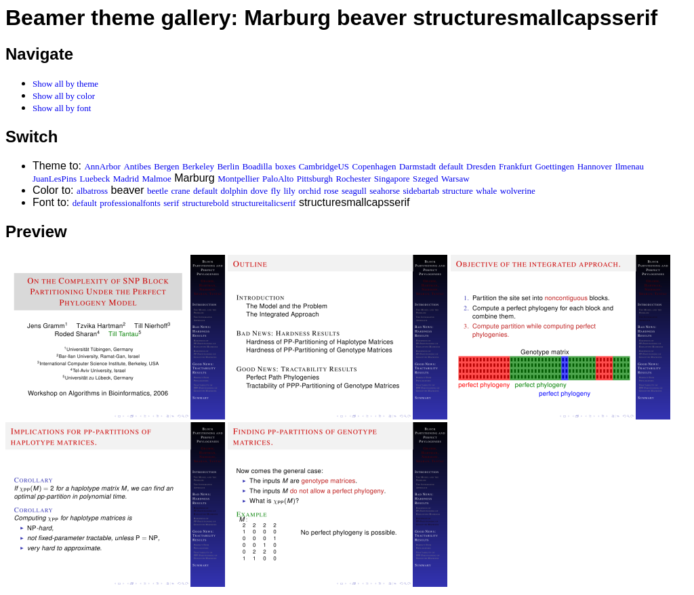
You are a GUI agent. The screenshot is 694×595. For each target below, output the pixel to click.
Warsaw (455, 178)
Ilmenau (629, 166)
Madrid (126, 178)
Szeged (425, 178)
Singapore (392, 178)
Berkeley (198, 166)
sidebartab (421, 191)
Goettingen (554, 166)
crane (180, 191)
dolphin (234, 191)
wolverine (517, 191)
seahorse (384, 191)
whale (486, 191)
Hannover (594, 166)
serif (171, 203)
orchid (309, 191)
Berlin (228, 166)
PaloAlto (277, 178)
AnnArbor (102, 166)
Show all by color (64, 96)
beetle (157, 191)
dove (259, 191)
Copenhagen (374, 166)
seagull (354, 191)
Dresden (480, 166)
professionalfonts (130, 203)
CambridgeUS (324, 166)
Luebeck (94, 178)
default (451, 166)
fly (276, 191)
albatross (92, 191)
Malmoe (156, 178)
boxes (285, 166)
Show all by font (62, 108)
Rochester (353, 178)
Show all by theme (65, 84)
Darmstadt (417, 166)
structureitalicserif (264, 203)
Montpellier (238, 178)
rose (331, 191)
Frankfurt (515, 166)
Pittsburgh (315, 178)
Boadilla (257, 166)
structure (457, 191)
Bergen (166, 166)
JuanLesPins (55, 178)
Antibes (136, 166)
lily (289, 191)
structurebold (205, 203)
